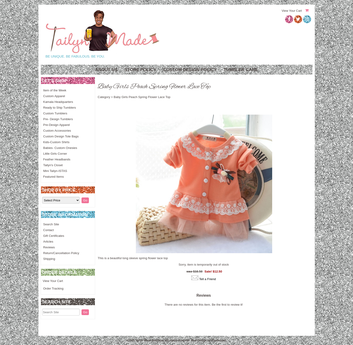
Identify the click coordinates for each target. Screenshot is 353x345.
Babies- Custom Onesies (60, 148)
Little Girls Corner (55, 153)
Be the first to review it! (227, 304)
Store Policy (140, 69)
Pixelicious (218, 340)
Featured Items (53, 176)
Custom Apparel (54, 96)
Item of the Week (55, 90)
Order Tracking (53, 288)
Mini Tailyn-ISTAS (55, 171)
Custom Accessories (57, 130)
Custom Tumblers (55, 113)
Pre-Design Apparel (56, 125)
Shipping (49, 259)
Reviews (49, 247)
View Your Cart (292, 10)
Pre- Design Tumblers (58, 119)
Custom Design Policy (190, 69)
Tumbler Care (241, 69)
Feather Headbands (56, 159)
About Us (106, 69)
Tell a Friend (207, 279)
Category (104, 97)
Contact (48, 230)
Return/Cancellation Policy (61, 253)
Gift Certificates (53, 236)
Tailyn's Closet (53, 165)
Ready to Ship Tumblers (59, 107)
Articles (48, 241)
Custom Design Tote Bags (61, 136)
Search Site (51, 224)
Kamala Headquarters (58, 102)
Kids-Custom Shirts (56, 142)
